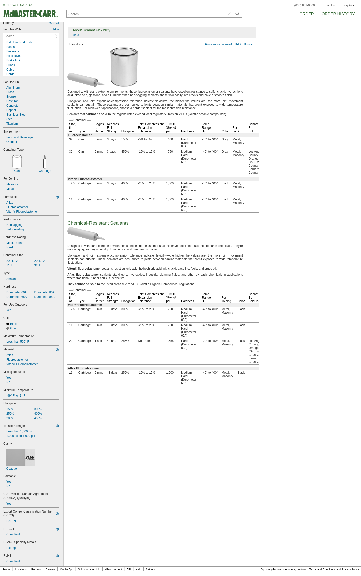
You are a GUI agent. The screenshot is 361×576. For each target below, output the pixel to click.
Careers (50, 569)
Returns (36, 569)
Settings (151, 569)
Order (306, 14)
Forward (249, 44)
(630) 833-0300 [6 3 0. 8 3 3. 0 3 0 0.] (304, 5)
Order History (338, 14)
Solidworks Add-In (89, 569)
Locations (21, 569)
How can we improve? (218, 44)
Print (238, 44)
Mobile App (66, 569)
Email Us (329, 5)
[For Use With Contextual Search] (31, 36)
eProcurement (113, 569)
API (129, 569)
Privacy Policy (350, 569)
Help (138, 569)
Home (6, 569)
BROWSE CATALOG (19, 4)
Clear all (54, 23)
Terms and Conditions (322, 569)
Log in (349, 5)
